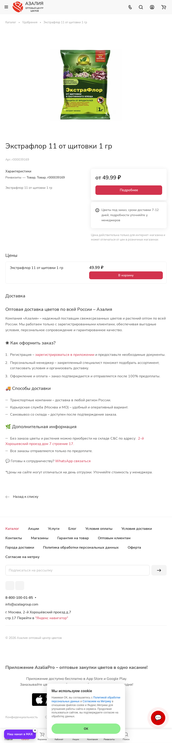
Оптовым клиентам (114, 538)
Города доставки (19, 547)
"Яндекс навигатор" (51, 618)
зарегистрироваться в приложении (64, 354)
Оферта (134, 547)
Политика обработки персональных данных (81, 547)
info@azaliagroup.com (21, 604)
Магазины (39, 538)
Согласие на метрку (22, 556)
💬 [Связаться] (158, 718)
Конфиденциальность (21, 717)
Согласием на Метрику (97, 701)
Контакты (13, 538)
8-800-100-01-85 (19, 598)
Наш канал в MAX (20, 734)
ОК (86, 728)
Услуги (53, 528)
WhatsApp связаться (73, 461)
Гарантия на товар (73, 538)
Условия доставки (136, 528)
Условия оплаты (98, 528)
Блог (72, 528)
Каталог (12, 528)
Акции (33, 528)
